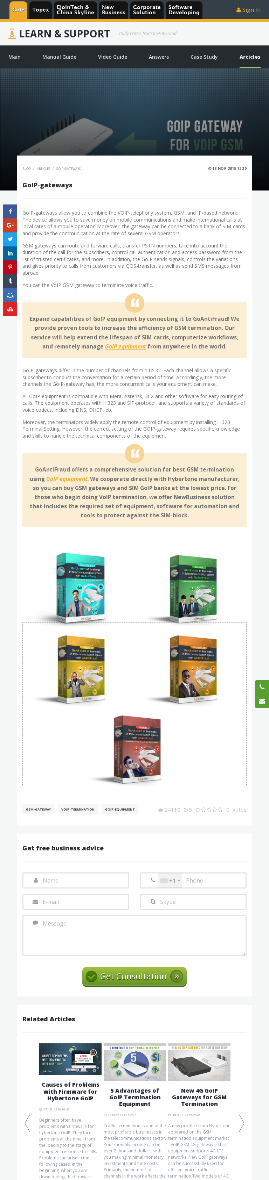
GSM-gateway (38, 809)
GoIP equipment (125, 347)
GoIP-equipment (120, 809)
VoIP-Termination (78, 809)
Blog (27, 168)
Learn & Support (64, 33)
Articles (44, 168)
